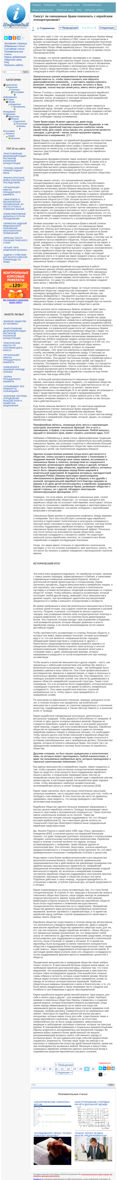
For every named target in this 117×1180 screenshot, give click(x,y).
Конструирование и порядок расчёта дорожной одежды (92, 1103)
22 (68, 1069)
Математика (19, 107)
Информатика (10, 97)
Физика (22, 126)
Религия (15, 119)
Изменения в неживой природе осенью (14, 369)
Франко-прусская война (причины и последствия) (14, 180)
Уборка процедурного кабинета (12, 379)
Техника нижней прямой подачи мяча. (13, 170)
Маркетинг (16, 104)
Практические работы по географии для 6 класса (12, 346)
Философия (9, 131)
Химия (11, 136)
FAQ (6, 62)
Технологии (21, 124)
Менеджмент (9, 111)
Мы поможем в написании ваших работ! (15, 301)
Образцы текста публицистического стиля (15, 240)
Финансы (10, 133)
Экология (15, 138)
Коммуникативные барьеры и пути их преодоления (14, 216)
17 (37, 1069)
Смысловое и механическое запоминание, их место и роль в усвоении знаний (13, 204)
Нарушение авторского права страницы (95, 1174)
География (18, 92)
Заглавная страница (15, 43)
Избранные (50, 5)
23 (74, 1069)
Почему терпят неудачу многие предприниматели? (91, 1134)
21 (62, 1069)
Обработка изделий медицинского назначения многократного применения (15, 228)
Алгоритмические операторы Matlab (51, 1103)
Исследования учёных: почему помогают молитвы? (52, 1134)
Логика (11, 102)
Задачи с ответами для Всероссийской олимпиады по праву (15, 258)
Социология (19, 121)
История (10, 99)
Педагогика (13, 116)
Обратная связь (13, 59)
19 (50, 1069)
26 (93, 1069)
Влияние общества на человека (14, 322)
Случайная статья (14, 49)
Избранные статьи (14, 46)
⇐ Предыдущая (68, 27)
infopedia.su (37, 1179)
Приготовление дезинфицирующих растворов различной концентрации (14, 158)
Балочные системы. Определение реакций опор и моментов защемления (15, 401)
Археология (11, 85)
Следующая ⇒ (64, 1072)
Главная (36, 5)
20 (56, 1069)
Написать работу (13, 65)
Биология (12, 87)
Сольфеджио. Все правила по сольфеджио (13, 388)
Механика (10, 114)
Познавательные (92, 5)
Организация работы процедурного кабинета (12, 191)
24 (80, 1069)
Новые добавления (15, 57)
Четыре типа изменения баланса (15, 248)
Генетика (15, 89)
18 (44, 1069)
